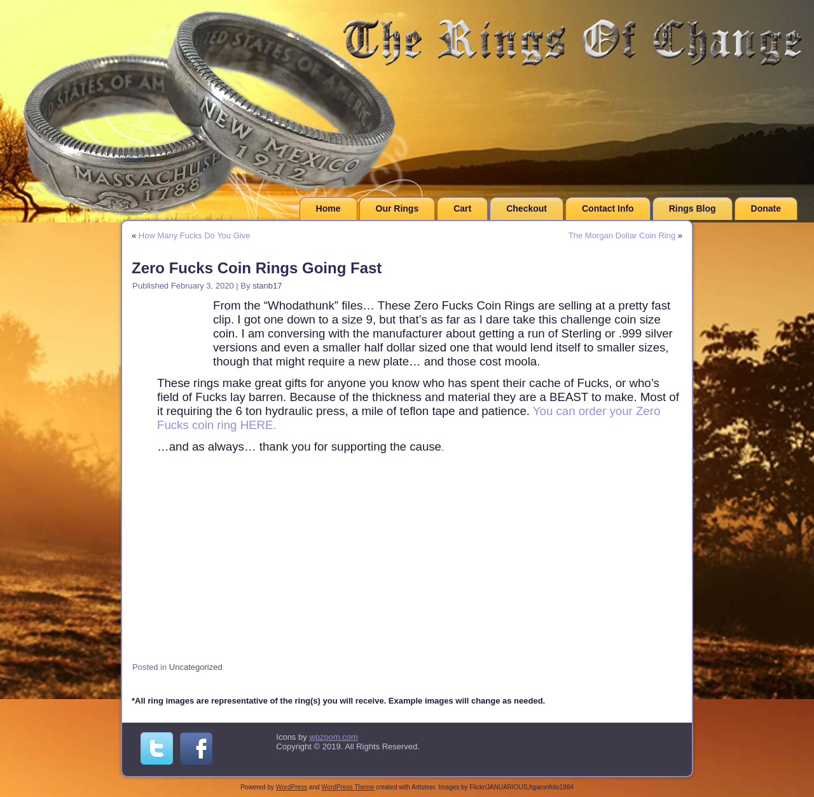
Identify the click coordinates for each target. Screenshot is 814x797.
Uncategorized (196, 667)
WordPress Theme (347, 787)
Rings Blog (692, 208)
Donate (766, 208)
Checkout (526, 208)
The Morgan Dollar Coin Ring (622, 235)
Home (328, 208)
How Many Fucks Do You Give (195, 235)
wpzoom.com (333, 737)
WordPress (291, 787)
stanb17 (267, 285)
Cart (462, 208)
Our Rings (397, 208)
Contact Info (608, 208)
